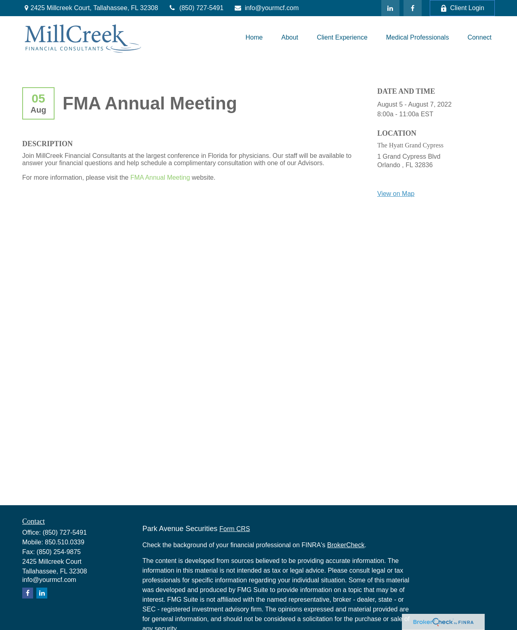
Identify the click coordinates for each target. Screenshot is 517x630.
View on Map (395, 193)
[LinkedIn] (390, 8)
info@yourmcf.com (265, 7)
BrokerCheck (345, 545)
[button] (254, 37)
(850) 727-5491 (195, 7)
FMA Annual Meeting (160, 177)
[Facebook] (413, 8)
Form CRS (234, 528)
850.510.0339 (64, 542)
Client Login (462, 8)
